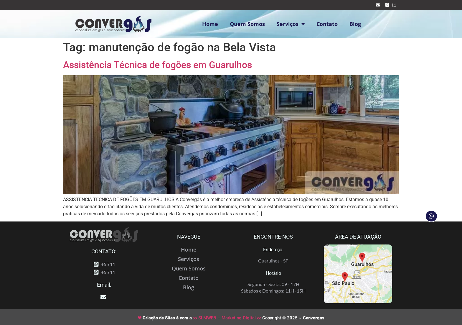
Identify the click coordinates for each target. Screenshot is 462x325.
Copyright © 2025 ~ (292, 318)
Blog (355, 23)
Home (210, 23)
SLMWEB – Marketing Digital (227, 318)
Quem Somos (247, 23)
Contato (327, 23)
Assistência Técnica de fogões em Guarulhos (157, 64)
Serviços (291, 23)
